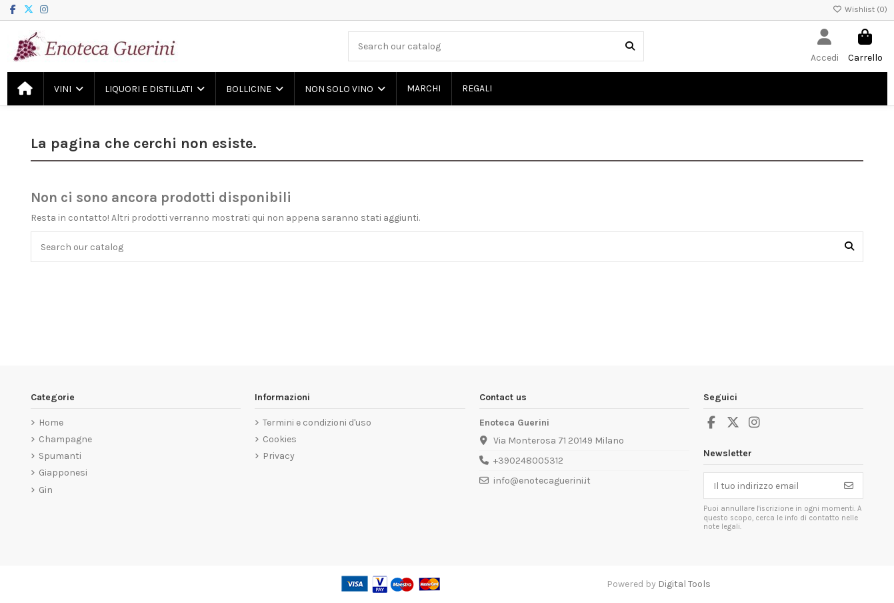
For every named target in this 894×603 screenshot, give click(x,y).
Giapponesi (63, 472)
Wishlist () (860, 9)
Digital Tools (684, 584)
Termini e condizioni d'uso (317, 422)
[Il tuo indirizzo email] (769, 485)
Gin (46, 490)
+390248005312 (528, 460)
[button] (68, 88)
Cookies (280, 439)
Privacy (279, 456)
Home (51, 422)
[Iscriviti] (849, 485)
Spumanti (60, 456)
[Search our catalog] (630, 46)
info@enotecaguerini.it (542, 480)
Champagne (65, 439)
